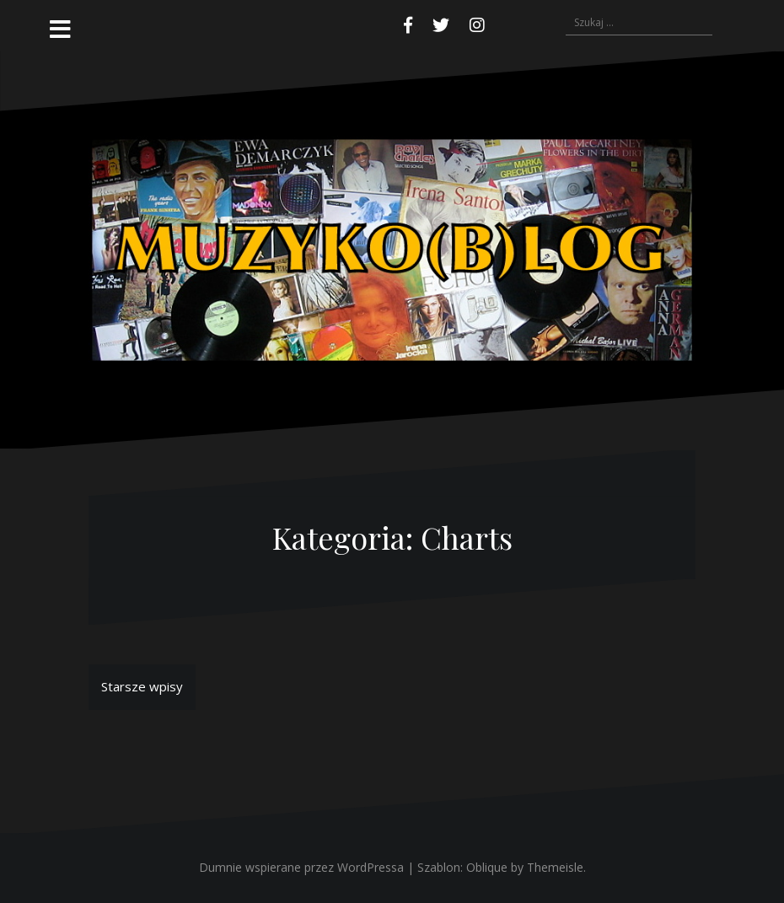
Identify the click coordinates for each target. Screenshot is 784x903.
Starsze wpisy (142, 686)
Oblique (486, 867)
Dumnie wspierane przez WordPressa (301, 867)
